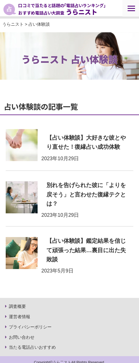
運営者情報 (19, 316)
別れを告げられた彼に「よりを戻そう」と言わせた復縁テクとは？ (86, 194)
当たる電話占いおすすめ (32, 347)
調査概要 (17, 306)
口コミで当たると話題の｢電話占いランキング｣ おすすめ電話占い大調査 (61, 9)
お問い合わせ (21, 337)
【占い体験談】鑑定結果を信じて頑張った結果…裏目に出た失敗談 (86, 250)
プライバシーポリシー (30, 326)
